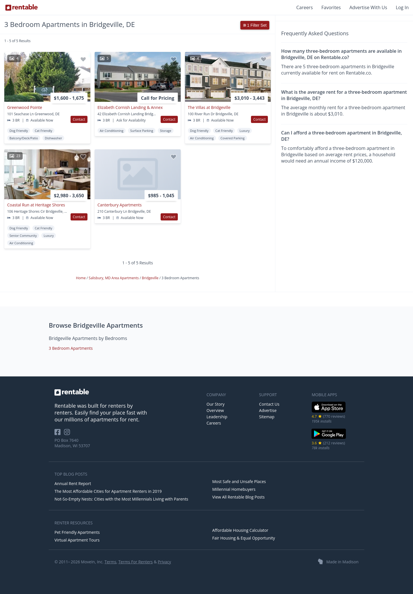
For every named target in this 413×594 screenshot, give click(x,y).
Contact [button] (79, 119)
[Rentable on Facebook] (59, 434)
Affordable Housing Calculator (240, 530)
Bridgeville (150, 277)
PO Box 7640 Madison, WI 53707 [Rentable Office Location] (72, 442)
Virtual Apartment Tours (77, 540)
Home (81, 277)
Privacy (164, 561)
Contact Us (269, 404)
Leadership (216, 416)
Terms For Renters (135, 561)
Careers (304, 7)
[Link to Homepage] (21, 7)
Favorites (331, 7)
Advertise (267, 410)
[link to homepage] (127, 392)
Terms (110, 561)
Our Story (215, 404)
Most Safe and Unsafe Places (239, 481)
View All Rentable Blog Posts (238, 497)
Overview (215, 410)
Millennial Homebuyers (234, 489)
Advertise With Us (368, 7)
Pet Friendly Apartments (77, 532)
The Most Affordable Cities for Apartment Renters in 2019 (108, 491)
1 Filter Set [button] (255, 25)
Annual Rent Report (72, 483)
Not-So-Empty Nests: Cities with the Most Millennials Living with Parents (121, 499)
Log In (402, 7)
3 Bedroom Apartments (71, 348)
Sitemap (266, 416)
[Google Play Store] (329, 438)
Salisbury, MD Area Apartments (114, 277)
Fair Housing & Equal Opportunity (243, 538)
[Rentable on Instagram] (68, 434)
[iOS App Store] (329, 411)
